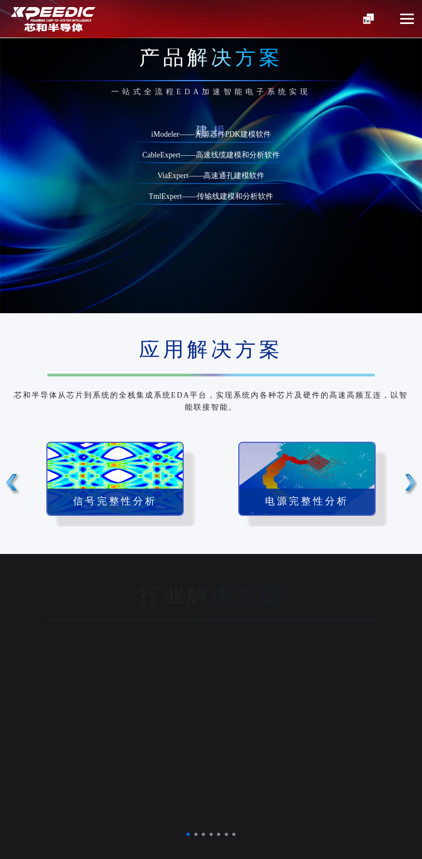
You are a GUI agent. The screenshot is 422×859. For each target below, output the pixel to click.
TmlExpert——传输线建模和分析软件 (211, 197)
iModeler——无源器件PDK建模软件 (210, 135)
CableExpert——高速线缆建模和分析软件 (211, 155)
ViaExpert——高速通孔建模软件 (211, 176)
